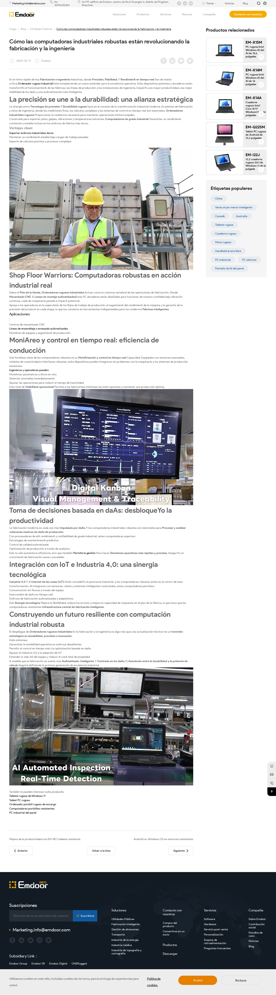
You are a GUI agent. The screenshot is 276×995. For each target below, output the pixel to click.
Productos (145, 14)
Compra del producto (170, 924)
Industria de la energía (125, 939)
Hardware (210, 924)
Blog (23, 29)
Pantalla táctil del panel (229, 268)
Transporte (118, 934)
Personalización (213, 934)
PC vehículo (249, 259)
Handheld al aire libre (228, 251)
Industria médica (121, 945)
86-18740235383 (61, 3)
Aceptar (197, 980)
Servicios (168, 14)
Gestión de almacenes (125, 929)
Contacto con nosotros (248, 14)
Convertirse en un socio (174, 933)
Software (209, 919)
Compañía (212, 14)
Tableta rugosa (224, 224)
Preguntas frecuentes (217, 948)
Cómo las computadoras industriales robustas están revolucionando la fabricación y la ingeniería (113, 29)
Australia (241, 216)
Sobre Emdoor (257, 919)
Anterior (21, 850)
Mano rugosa (223, 242)
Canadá (220, 216)
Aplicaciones (19, 314)
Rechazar (240, 980)
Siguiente (180, 850)
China (218, 198)
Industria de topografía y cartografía (126, 952)
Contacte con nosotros (172, 912)
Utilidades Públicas (41, 29)
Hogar (13, 29)
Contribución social (257, 926)
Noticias (254, 941)
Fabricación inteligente (125, 924)
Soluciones (122, 14)
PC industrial (223, 259)
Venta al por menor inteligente (233, 207)
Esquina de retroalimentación (215, 941)
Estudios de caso (256, 934)
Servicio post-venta (216, 929)
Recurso (189, 14)
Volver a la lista (101, 850)
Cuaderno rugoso (225, 233)
